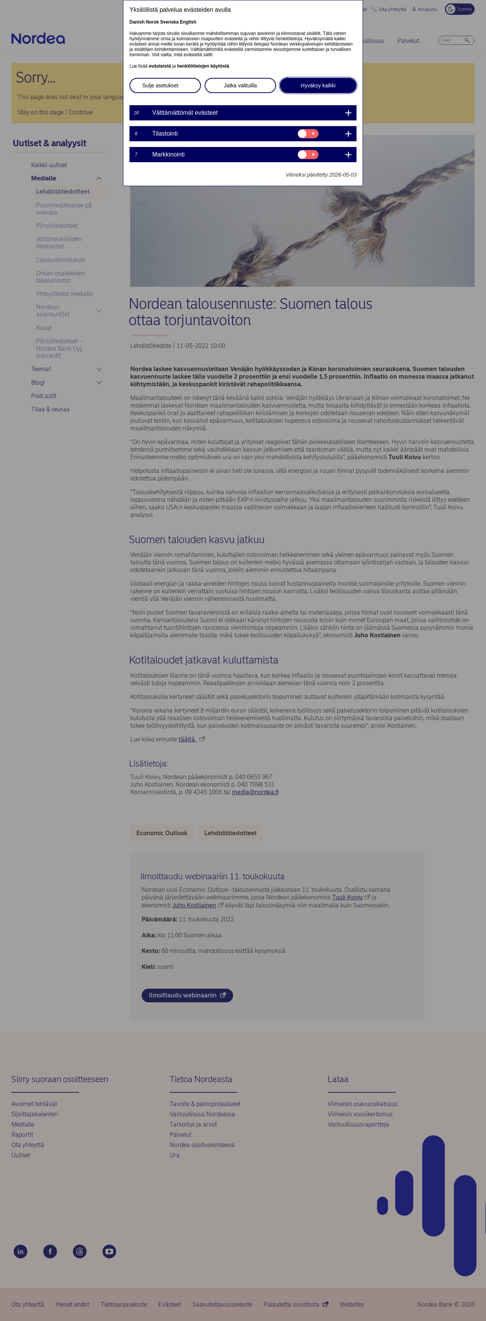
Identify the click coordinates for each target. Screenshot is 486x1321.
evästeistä (160, 66)
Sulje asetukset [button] (160, 85)
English (188, 22)
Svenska (169, 22)
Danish (137, 22)
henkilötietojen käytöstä (203, 66)
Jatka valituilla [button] (240, 85)
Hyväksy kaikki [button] (318, 85)
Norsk (152, 22)
